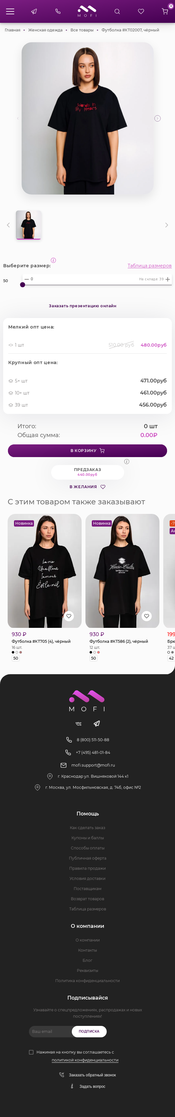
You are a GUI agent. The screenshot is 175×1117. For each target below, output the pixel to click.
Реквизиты (87, 970)
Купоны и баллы (87, 837)
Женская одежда (45, 30)
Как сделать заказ (87, 827)
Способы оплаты (87, 848)
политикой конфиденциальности (85, 1060)
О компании (88, 940)
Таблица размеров (150, 265)
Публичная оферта (87, 858)
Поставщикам (87, 888)
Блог (87, 960)
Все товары (82, 30)
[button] (157, 118)
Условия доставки (87, 878)
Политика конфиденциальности (87, 980)
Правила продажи (87, 868)
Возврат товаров (87, 898)
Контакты (87, 950)
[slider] (22, 284)
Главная (12, 30)
